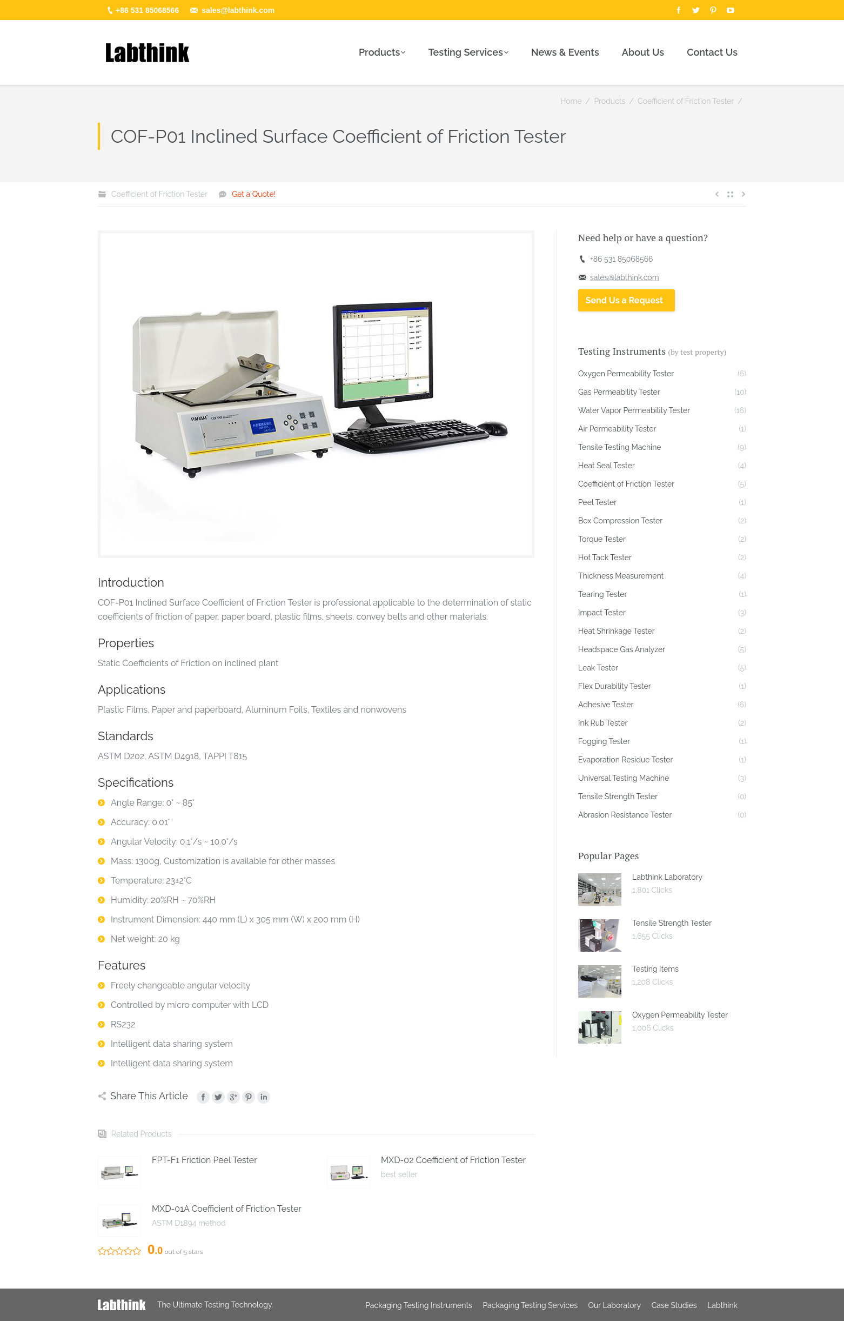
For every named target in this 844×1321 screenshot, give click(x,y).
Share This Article (149, 1095)
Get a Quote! (254, 194)
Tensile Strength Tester (672, 923)
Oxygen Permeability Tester (680, 1015)
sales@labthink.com (238, 10)
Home (571, 101)
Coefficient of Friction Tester (686, 101)
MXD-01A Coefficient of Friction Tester (227, 1209)
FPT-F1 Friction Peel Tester (204, 1160)
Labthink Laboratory (667, 877)
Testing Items (655, 969)
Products (609, 101)
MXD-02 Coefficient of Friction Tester (453, 1160)
